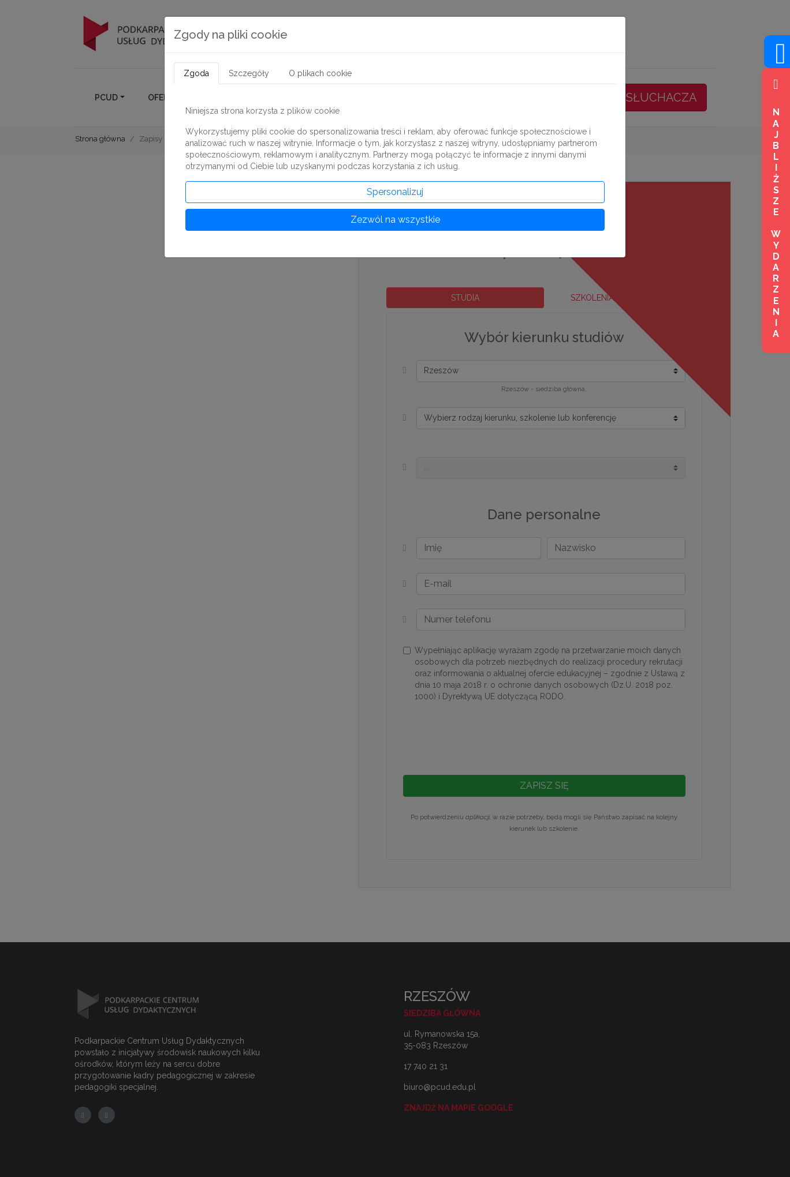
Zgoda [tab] (196, 73)
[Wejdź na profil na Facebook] (777, 60)
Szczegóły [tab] (249, 73)
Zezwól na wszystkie (395, 219)
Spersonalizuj (395, 191)
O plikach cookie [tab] (320, 73)
